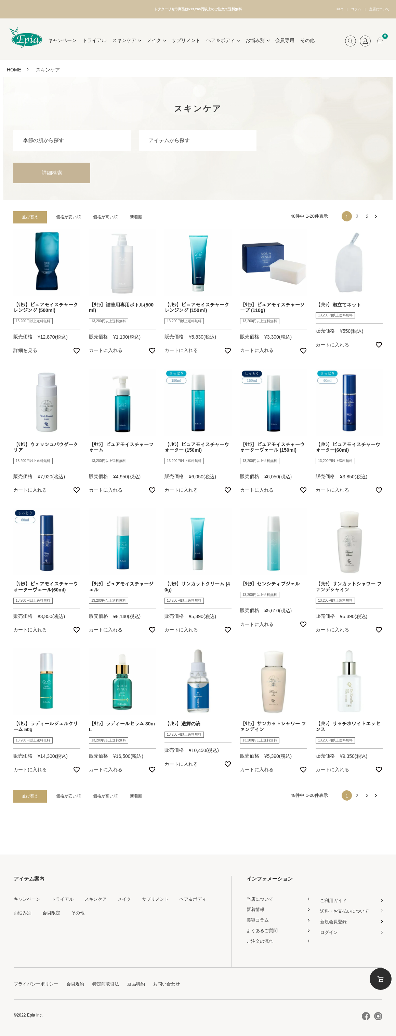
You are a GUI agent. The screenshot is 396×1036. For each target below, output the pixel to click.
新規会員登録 (334, 919)
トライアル (94, 38)
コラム (342, 8)
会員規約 (79, 981)
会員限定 (53, 910)
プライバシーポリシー (38, 981)
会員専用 (284, 38)
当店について (374, 8)
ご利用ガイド (334, 898)
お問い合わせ (175, 981)
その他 (307, 38)
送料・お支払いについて (346, 908)
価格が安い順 (68, 215)
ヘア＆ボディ (202, 896)
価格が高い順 (105, 215)
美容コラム (258, 918)
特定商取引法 (111, 981)
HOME (14, 67)
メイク (130, 896)
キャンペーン (62, 38)
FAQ (320, 8)
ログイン (329, 929)
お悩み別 (23, 910)
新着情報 (256, 907)
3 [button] (367, 214)
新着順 (136, 215)
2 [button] (357, 214)
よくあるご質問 (263, 928)
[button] (377, 214)
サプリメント (186, 38)
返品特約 (143, 981)
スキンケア (100, 896)
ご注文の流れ (261, 938)
